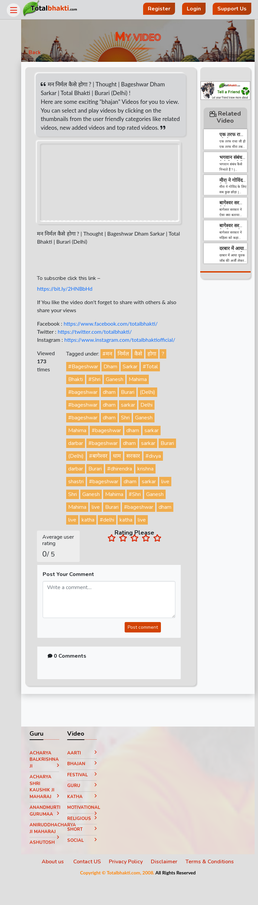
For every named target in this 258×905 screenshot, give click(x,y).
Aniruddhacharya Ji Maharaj (55, 855)
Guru (90, 811)
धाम (146, 468)
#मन (118, 366)
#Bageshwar (94, 379)
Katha (90, 822)
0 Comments (79, 681)
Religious (90, 845)
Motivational (90, 834)
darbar (86, 455)
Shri (135, 430)
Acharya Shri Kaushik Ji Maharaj (55, 812)
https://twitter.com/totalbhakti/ (107, 336)
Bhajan (90, 789)
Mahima (148, 392)
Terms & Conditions (215, 887)
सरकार (162, 468)
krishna (87, 494)
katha (151, 532)
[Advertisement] (225, 387)
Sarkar (140, 379)
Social (90, 866)
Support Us (232, 8)
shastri (108, 494)
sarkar (138, 417)
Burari (138, 404)
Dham (121, 379)
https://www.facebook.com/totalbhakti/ (123, 328)
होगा (162, 366)
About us (59, 887)
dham (119, 404)
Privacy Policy (131, 887)
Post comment (144, 653)
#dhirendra (150, 481)
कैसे (149, 366)
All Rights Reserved (181, 898)
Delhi (157, 417)
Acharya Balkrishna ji (55, 784)
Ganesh (125, 392)
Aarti (90, 778)
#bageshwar (93, 404)
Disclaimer (169, 887)
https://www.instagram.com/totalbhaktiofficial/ (104, 352)
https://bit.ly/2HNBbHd (77, 293)
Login (194, 8)
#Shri (105, 392)
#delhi (86, 545)
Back (47, 54)
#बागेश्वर (127, 468)
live (102, 506)
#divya (86, 481)
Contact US (92, 887)
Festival (90, 800)
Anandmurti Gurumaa (55, 837)
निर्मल (133, 366)
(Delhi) (158, 404)
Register (159, 8)
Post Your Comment (80, 600)
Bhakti (86, 392)
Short (90, 855)
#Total (160, 379)
